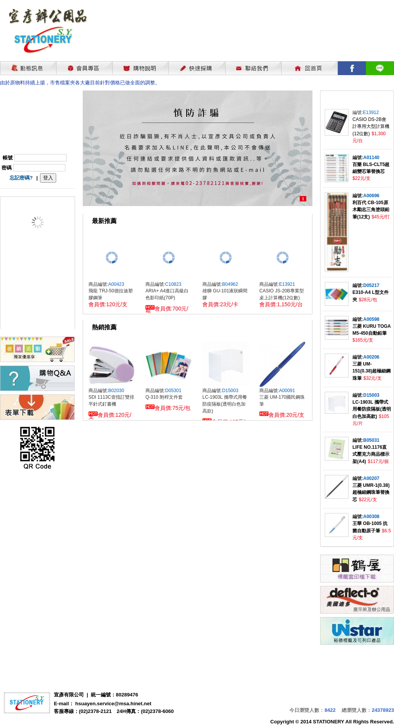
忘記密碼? (21, 178)
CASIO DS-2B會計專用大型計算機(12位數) (370, 126)
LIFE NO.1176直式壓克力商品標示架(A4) (370, 454)
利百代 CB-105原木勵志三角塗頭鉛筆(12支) (370, 210)
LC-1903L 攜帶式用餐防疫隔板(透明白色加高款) (371, 409)
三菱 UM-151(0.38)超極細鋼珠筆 (371, 371)
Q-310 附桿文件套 (164, 397)
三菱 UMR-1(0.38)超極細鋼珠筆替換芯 (371, 492)
